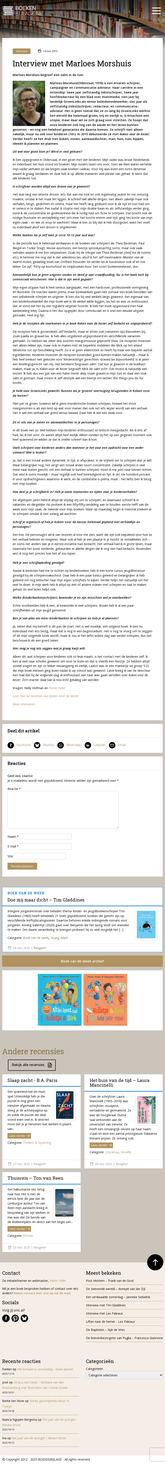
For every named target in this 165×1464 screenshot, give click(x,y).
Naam (13, 837)
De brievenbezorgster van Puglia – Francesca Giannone (124, 1338)
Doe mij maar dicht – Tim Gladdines (46, 900)
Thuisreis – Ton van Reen (35, 1178)
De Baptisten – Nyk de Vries (105, 1330)
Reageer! (40, 948)
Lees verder (19, 1136)
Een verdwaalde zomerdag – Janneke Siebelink (118, 1297)
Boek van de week (36, 938)
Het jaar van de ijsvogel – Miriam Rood (39, 1438)
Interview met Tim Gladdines (106, 1305)
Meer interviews (24, 704)
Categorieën (94, 1369)
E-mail (13, 846)
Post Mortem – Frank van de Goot (110, 1281)
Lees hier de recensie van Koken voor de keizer (46, 696)
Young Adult (59, 938)
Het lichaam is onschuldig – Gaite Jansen (45, 1370)
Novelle (126, 1152)
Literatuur (112, 1152)
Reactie (14, 789)
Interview (21, 51)
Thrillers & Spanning (37, 1143)
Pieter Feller (57, 688)
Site (10, 856)
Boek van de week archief (82, 961)
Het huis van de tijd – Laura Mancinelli (120, 1083)
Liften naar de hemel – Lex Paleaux (111, 1322)
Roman (28, 1236)
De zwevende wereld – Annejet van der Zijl (115, 1289)
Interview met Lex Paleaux (104, 1314)
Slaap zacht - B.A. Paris (32, 1081)
